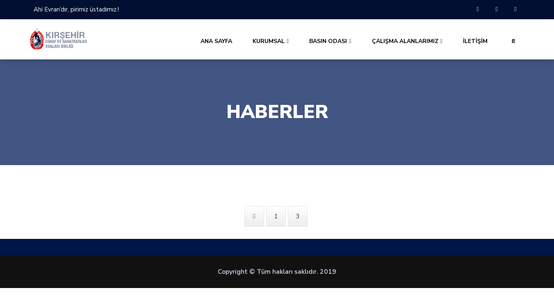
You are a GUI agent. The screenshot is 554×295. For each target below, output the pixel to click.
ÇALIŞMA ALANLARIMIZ (407, 41)
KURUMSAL (271, 41)
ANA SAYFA (216, 41)
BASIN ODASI (330, 41)
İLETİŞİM (475, 41)
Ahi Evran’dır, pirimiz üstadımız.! (76, 9)
